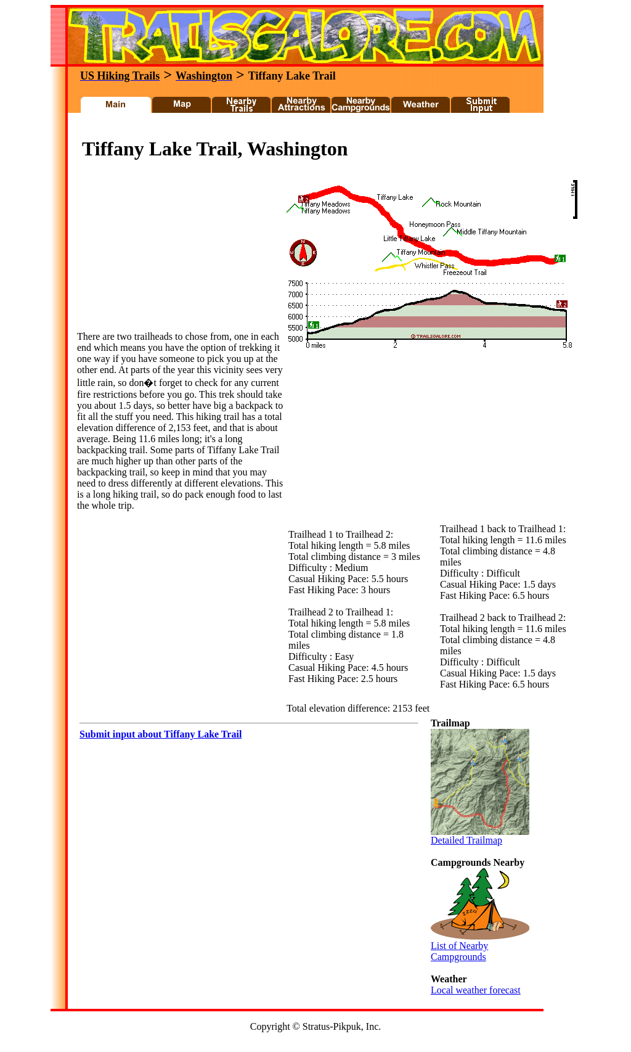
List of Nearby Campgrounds (480, 947)
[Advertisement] (299, 128)
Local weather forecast (476, 990)
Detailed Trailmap (480, 835)
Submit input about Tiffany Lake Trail (160, 734)
